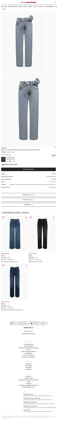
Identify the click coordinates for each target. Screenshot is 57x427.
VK (44, 323)
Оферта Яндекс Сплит (28, 387)
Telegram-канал (28, 331)
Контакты (28, 383)
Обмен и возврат (28, 346)
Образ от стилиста (28, 355)
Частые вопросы (28, 344)
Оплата (28, 350)
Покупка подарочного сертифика (28, 348)
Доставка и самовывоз (28, 357)
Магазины (28, 367)
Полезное (28, 373)
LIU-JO (3, 148)
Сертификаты (28, 353)
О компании (28, 361)
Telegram (23, 323)
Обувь (34, 6)
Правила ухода (28, 378)
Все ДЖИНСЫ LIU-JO (28, 195)
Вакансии (28, 364)
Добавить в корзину (28, 169)
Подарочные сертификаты (28, 351)
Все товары (4, 6)
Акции (28, 382)
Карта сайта (28, 366)
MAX (13, 323)
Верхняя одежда (49, 6)
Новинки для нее (12, 6)
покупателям (28, 341)
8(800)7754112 (28, 328)
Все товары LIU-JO (28, 200)
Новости (28, 376)
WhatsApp (34, 323)
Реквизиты (28, 369)
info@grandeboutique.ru (28, 334)
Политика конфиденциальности (28, 385)
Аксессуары (41, 6)
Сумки (25, 6)
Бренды (20, 6)
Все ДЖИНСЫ (28, 204)
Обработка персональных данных (28, 380)
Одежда (30, 6)
